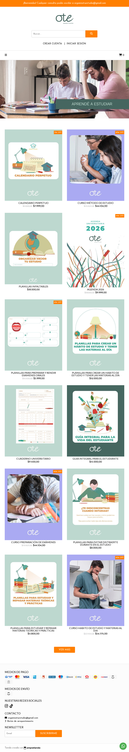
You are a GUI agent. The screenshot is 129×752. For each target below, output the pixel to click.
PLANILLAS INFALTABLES (33, 286)
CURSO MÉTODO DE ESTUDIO (96, 202)
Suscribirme (48, 733)
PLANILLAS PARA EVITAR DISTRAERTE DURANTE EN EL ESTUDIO (95, 543)
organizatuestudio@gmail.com (21, 718)
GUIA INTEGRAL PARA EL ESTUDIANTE (95, 458)
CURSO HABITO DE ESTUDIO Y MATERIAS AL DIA (95, 629)
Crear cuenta (52, 44)
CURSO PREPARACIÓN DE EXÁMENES (33, 542)
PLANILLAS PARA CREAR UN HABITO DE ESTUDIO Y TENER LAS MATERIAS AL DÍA (96, 374)
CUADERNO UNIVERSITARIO (33, 458)
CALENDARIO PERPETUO (33, 202)
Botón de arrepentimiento (19, 721)
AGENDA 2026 (95, 289)
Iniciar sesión (76, 44)
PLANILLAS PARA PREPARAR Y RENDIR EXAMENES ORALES (33, 374)
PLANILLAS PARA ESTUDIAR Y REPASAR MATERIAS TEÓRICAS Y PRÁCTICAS (33, 629)
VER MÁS (64, 650)
